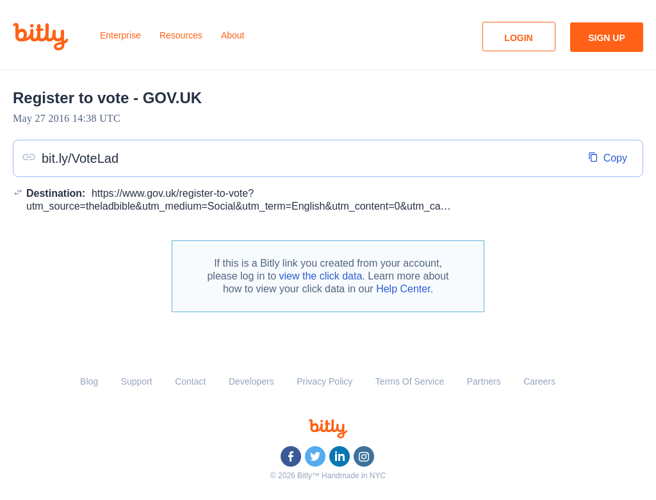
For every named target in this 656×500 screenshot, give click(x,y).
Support (136, 381)
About (233, 35)
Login (518, 38)
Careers (539, 381)
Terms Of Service (409, 381)
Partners (484, 381)
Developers (251, 381)
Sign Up (606, 38)
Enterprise (120, 35)
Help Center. (404, 288)
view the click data (321, 276)
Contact (190, 381)
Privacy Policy (324, 381)
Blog (89, 381)
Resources (181, 35)
